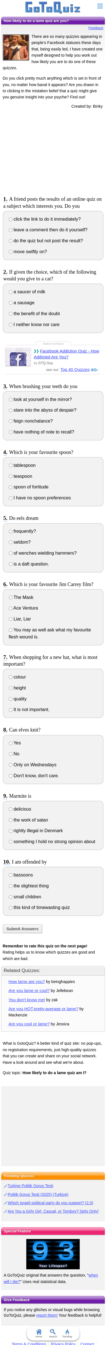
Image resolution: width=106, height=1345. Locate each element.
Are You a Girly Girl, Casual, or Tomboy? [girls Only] (53, 1211)
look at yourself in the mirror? (40, 399)
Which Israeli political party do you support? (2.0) (50, 1203)
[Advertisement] (53, 151)
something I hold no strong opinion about (52, 841)
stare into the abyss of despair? (43, 410)
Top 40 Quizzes (75, 369)
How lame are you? (26, 981)
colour (17, 677)
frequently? (22, 531)
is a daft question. (29, 564)
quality (18, 698)
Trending (67, 1333)
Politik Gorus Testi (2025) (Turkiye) (38, 1194)
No (14, 753)
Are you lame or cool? (29, 990)
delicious (20, 809)
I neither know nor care (34, 324)
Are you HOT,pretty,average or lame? (43, 1008)
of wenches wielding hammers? (43, 553)
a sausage (21, 302)
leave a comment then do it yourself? (48, 229)
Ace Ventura (23, 608)
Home (38, 1333)
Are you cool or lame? (29, 1023)
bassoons (21, 875)
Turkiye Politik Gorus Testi (30, 1185)
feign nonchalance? (31, 421)
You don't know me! (26, 999)
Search (53, 1333)
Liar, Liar (20, 619)
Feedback (95, 28)
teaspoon (20, 476)
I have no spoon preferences (40, 497)
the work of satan (28, 820)
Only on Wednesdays (33, 764)
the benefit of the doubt (34, 313)
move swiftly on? (28, 251)
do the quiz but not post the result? (46, 240)
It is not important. (29, 709)
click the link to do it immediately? (45, 219)
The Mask (21, 597)
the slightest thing (29, 885)
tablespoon (22, 465)
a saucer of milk (27, 291)
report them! (46, 1315)
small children (25, 896)
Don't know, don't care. (34, 775)
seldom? (20, 542)
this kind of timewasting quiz (39, 907)
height (17, 688)
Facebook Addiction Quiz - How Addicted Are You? (66, 354)
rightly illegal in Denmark (36, 830)
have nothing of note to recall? (41, 432)
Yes (15, 742)
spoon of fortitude (29, 487)
